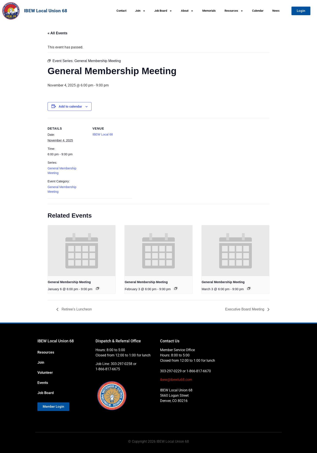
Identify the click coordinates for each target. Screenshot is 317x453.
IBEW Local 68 (102, 134)
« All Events (57, 33)
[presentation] (81, 250)
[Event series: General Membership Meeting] (97, 288)
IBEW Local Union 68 (45, 10)
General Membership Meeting (69, 282)
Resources (234, 11)
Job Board (163, 11)
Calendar (258, 10)
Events (42, 383)
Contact (121, 10)
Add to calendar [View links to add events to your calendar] (70, 106)
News (276, 10)
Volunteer (45, 372)
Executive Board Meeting (245, 309)
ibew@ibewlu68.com (176, 380)
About (187, 11)
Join (140, 11)
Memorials (209, 10)
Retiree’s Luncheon (76, 309)
